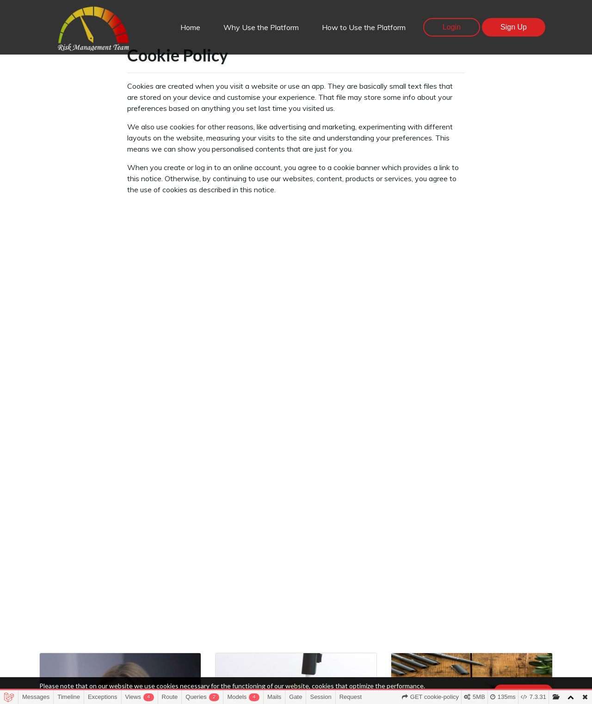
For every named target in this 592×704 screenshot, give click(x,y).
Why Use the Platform (261, 27)
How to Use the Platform (364, 27)
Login (452, 27)
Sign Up (513, 27)
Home (190, 27)
